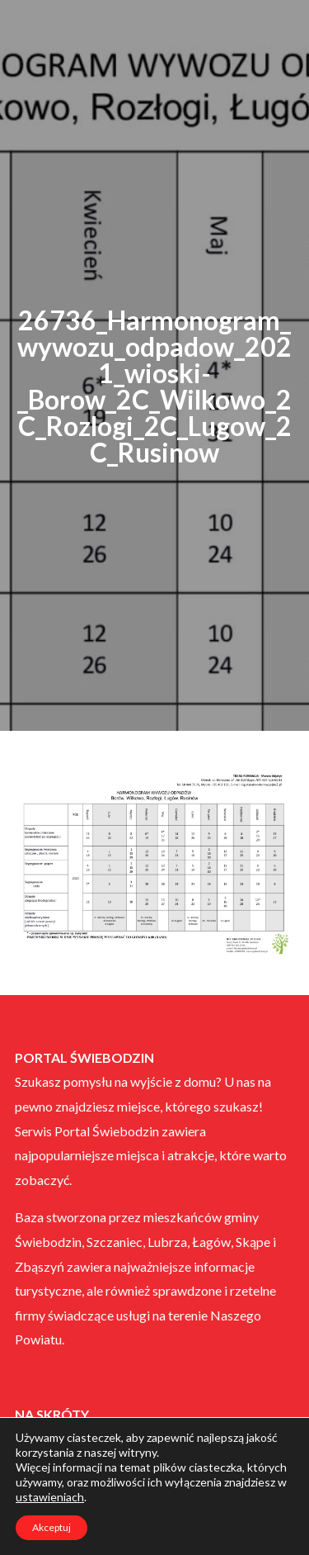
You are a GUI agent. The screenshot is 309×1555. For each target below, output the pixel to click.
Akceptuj (51, 1527)
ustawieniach (50, 1497)
